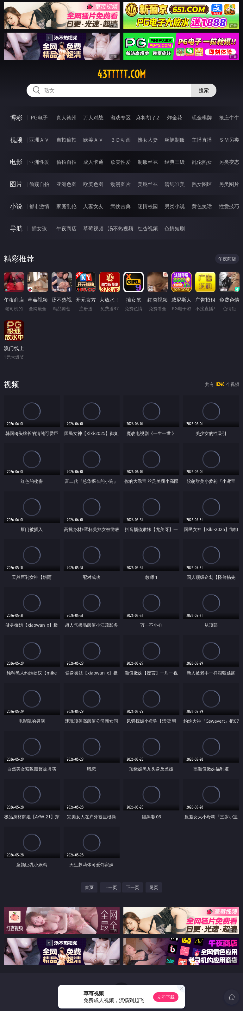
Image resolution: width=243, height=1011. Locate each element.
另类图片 (229, 184)
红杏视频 (148, 228)
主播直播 (202, 139)
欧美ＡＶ (93, 139)
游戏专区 (120, 117)
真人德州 (66, 117)
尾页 (153, 887)
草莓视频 (93, 228)
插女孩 (39, 228)
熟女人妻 (148, 139)
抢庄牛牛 (229, 117)
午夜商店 (66, 228)
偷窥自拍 (39, 184)
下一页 (132, 887)
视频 (16, 139)
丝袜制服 (175, 139)
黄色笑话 (202, 206)
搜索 (204, 90)
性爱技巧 (229, 206)
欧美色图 (93, 184)
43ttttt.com (121, 74)
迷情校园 (148, 206)
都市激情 (39, 206)
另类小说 (175, 206)
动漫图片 (120, 184)
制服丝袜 (148, 161)
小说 (16, 206)
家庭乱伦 (66, 206)
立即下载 (166, 997)
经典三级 (175, 161)
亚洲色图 (66, 184)
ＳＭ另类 (229, 139)
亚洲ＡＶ (39, 139)
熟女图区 (202, 184)
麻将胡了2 (147, 117)
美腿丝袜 (148, 184)
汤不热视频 (120, 228)
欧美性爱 (120, 161)
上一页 (110, 887)
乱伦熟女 (202, 161)
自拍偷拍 (66, 139)
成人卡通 (93, 161)
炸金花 (174, 117)
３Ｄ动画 (120, 139)
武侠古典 (120, 206)
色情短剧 (175, 228)
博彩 (16, 117)
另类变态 (229, 161)
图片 (16, 184)
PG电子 (39, 117)
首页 (89, 887)
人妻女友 (93, 206)
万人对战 (93, 117)
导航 (16, 228)
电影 (16, 161)
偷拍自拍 (66, 161)
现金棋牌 (202, 117)
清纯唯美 (175, 184)
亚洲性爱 (39, 161)
